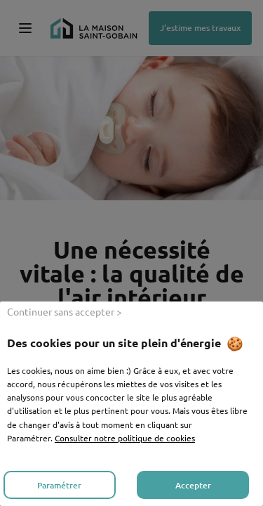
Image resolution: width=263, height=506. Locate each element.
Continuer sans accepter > (64, 311)
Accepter (193, 485)
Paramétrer (59, 485)
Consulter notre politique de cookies (125, 437)
